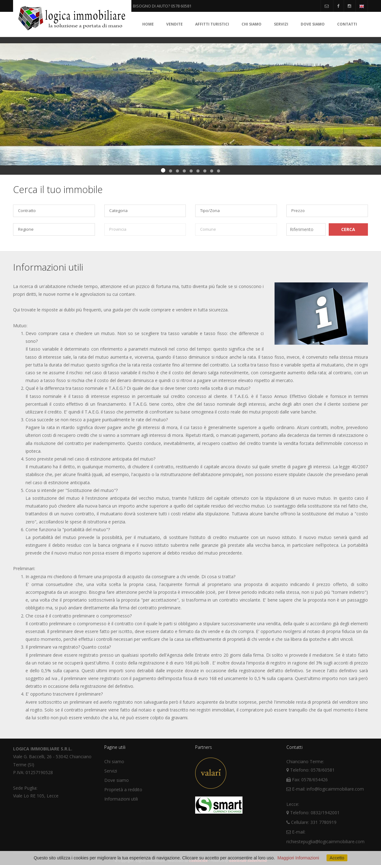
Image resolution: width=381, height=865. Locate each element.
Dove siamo (313, 24)
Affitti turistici (212, 24)
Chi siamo (251, 24)
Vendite (174, 24)
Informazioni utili (121, 799)
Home (148, 24)
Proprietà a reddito (123, 789)
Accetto (337, 857)
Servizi (281, 24)
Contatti (347, 24)
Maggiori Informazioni (298, 857)
